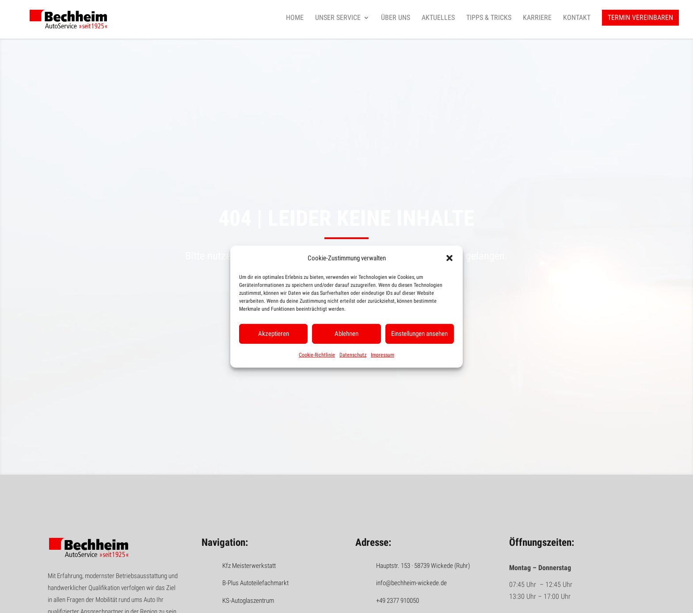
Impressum (382, 355)
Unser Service (338, 18)
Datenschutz (352, 355)
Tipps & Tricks (488, 18)
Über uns (395, 18)
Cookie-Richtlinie (317, 355)
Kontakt (576, 18)
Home (295, 18)
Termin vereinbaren (640, 18)
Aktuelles (438, 18)
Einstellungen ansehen (419, 334)
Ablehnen (346, 334)
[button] (449, 258)
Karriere (537, 18)
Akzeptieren (273, 334)
